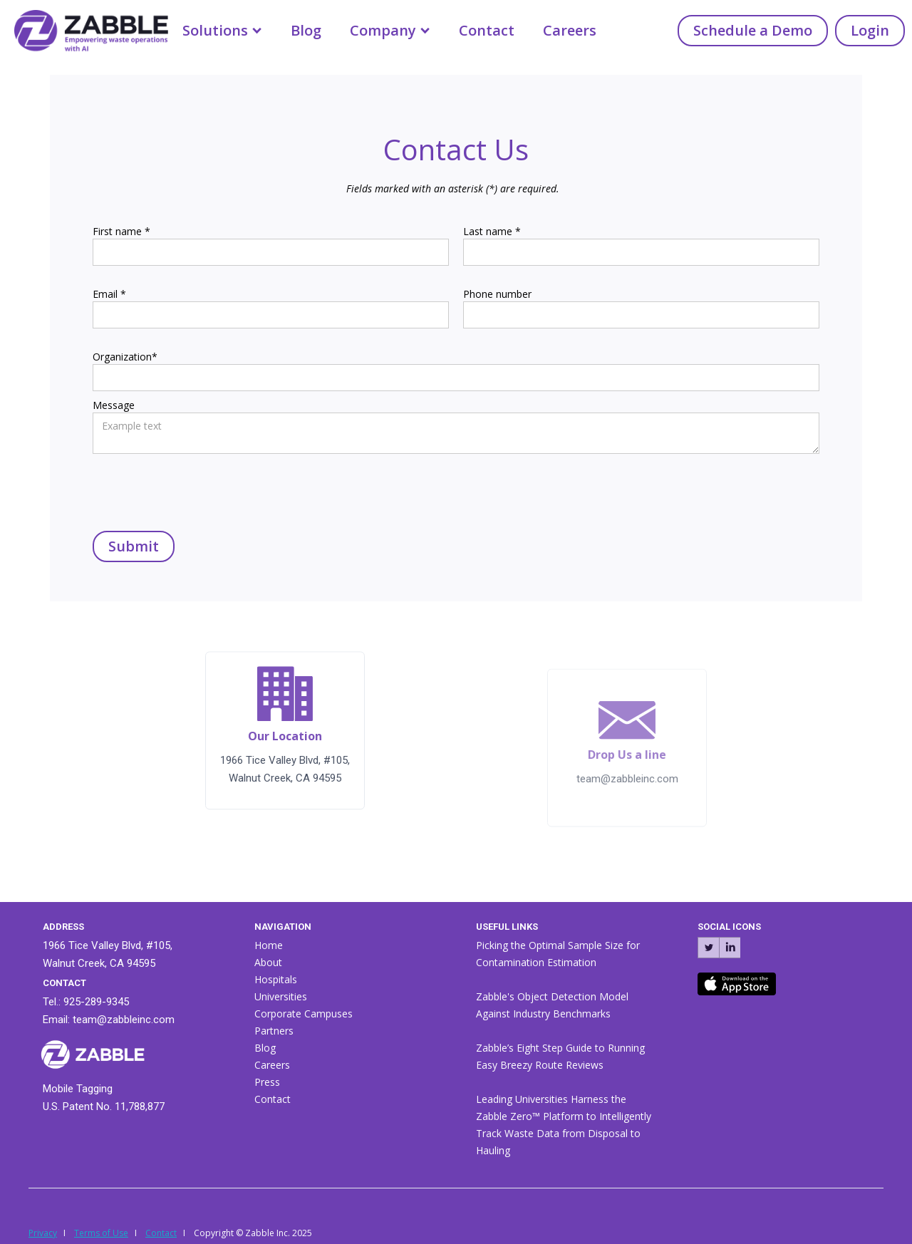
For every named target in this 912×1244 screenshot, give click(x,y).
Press (267, 1082)
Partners (274, 1030)
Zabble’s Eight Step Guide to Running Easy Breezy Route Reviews (560, 1056)
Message (114, 405)
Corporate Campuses (303, 1013)
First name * (121, 231)
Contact (486, 30)
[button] (222, 30)
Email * (109, 294)
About (268, 962)
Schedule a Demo (752, 30)
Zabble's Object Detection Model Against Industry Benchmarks (552, 1005)
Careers (569, 30)
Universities (280, 996)
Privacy (42, 1233)
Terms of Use (101, 1233)
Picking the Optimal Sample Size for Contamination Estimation (558, 953)
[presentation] (201, 489)
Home (268, 945)
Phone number (497, 294)
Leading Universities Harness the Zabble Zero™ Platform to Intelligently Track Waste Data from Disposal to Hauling (563, 1124)
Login (870, 30)
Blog (306, 30)
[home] (84, 28)
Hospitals (275, 979)
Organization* (125, 356)
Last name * (492, 231)
